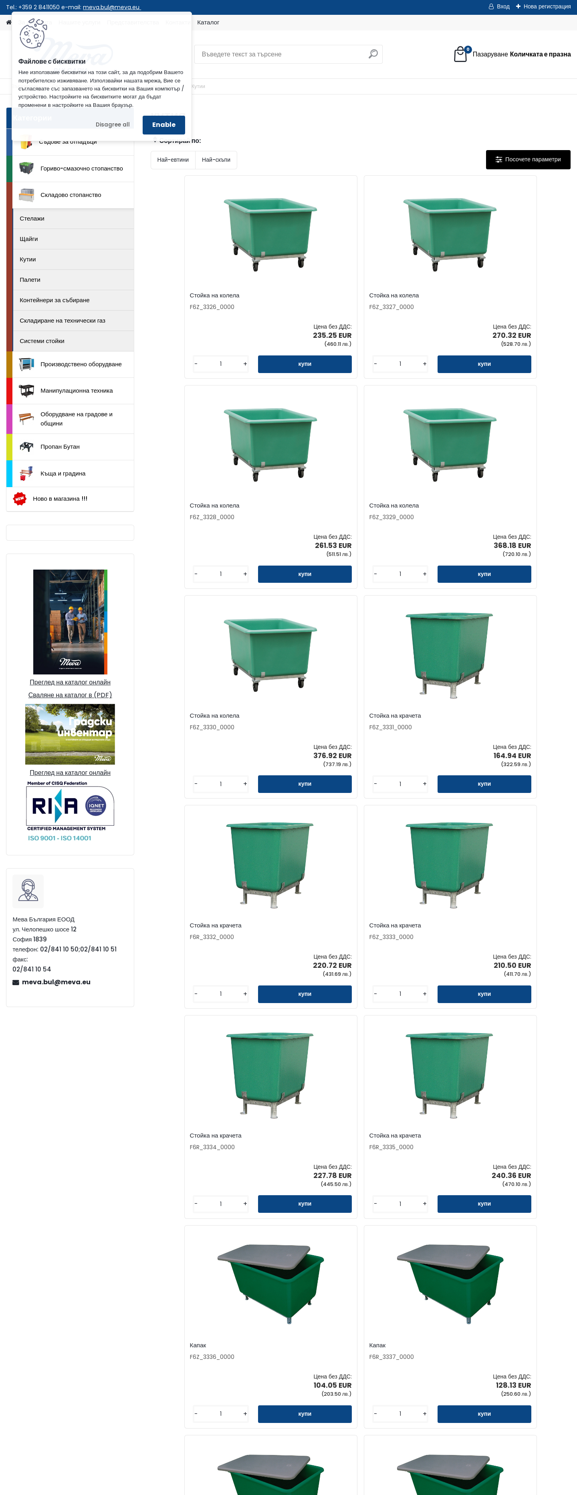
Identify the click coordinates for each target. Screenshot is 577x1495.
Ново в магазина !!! (50, 499)
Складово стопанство (60, 195)
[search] (373, 57)
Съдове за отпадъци (58, 142)
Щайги (29, 239)
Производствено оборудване (70, 364)
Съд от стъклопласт (397, 925)
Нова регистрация (547, 6)
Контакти (231, 1302)
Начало (58, 1442)
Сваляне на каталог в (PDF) (70, 695)
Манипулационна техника (66, 391)
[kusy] (175, 364)
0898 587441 (97, 1400)
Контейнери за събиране (55, 300)
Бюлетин (230, 1353)
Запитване (233, 1315)
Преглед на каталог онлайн (70, 682)
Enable (164, 124)
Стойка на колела (184, 295)
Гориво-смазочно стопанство (71, 168)
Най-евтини (173, 160)
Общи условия (341, 1353)
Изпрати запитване (158, 1442)
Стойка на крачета (290, 506)
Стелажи (32, 218)
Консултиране (340, 1328)
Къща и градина (52, 473)
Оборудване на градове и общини (66, 418)
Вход (503, 6)
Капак (377, 716)
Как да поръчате (343, 1315)
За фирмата (337, 1302)
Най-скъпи (216, 160)
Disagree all (113, 124)
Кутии (28, 259)
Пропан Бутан (49, 447)
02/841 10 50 (98, 1391)
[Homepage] (9, 22)
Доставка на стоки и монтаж (360, 1340)
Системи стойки (42, 341)
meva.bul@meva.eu (112, 7)
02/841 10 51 (136, 1391)
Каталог (208, 22)
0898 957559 (138, 1400)
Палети (30, 279)
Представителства (244, 1328)
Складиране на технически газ (62, 320)
